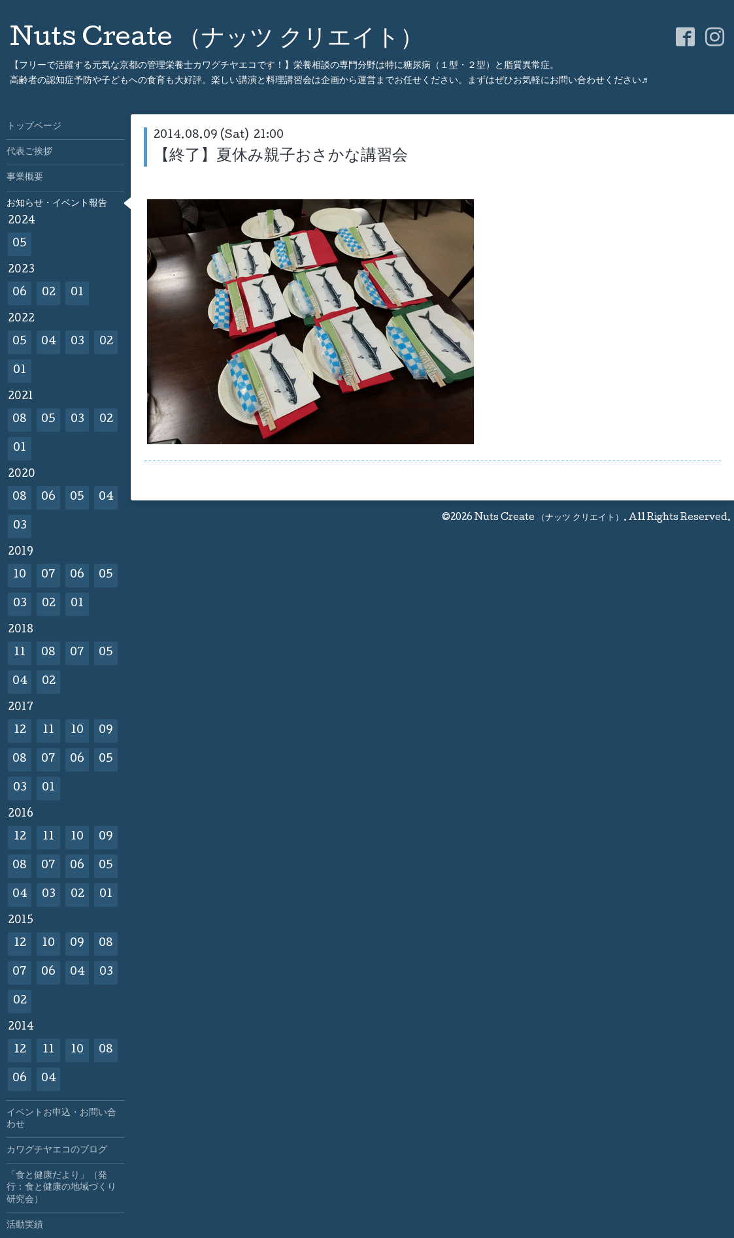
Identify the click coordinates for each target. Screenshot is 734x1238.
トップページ (34, 127)
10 (19, 575)
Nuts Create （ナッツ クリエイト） (217, 40)
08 (19, 419)
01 (77, 293)
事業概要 (25, 177)
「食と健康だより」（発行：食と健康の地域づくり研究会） (61, 1188)
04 (48, 342)
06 (19, 293)
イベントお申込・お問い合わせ (61, 1119)
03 (77, 342)
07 (48, 575)
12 (20, 730)
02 (49, 293)
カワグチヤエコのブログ (57, 1150)
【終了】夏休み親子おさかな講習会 (281, 156)
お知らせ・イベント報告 (57, 204)
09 (106, 730)
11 (19, 653)
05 (19, 244)
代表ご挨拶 (29, 152)
